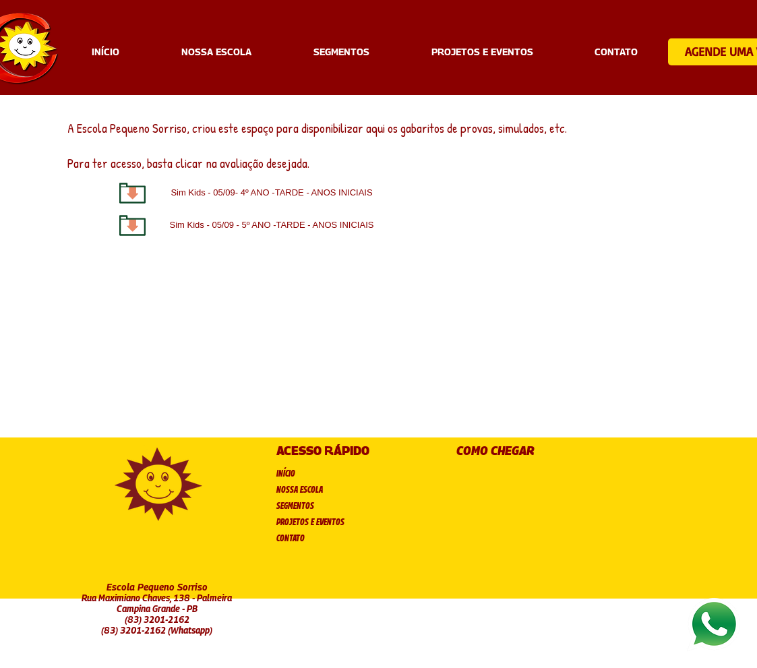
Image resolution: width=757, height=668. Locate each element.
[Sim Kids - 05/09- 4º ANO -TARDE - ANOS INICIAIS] (272, 193)
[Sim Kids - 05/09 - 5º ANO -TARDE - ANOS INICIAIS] (272, 225)
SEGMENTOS (295, 505)
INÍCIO (285, 473)
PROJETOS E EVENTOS (310, 521)
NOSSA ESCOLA (299, 489)
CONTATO (290, 537)
